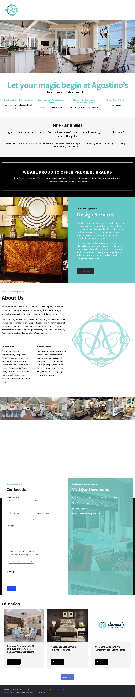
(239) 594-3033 (82, 508)
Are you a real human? (21, 551)
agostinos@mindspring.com (87, 513)
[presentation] (24, 578)
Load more (67, 677)
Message (10, 526)
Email (13, 513)
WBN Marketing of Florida (36, 692)
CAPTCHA (11, 572)
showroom (32, 143)
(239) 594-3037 (82, 503)
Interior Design (85, 271)
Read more (14, 662)
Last (37, 501)
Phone (42, 513)
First (8, 501)
